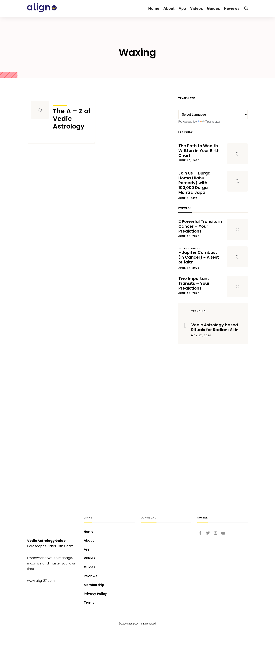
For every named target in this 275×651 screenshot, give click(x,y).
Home (153, 8)
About (169, 8)
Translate (209, 121)
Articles (60, 102)
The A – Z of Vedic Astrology (71, 118)
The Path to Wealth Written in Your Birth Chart (199, 150)
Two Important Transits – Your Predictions (194, 283)
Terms (89, 602)
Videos (196, 8)
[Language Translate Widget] (213, 114)
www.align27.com (41, 580)
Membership (94, 585)
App (182, 8)
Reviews (231, 8)
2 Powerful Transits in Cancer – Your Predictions (200, 226)
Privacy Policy (95, 593)
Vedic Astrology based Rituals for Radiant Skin (214, 327)
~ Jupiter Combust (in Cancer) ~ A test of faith (200, 256)
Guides (213, 8)
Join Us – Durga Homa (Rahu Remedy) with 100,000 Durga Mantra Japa (194, 183)
